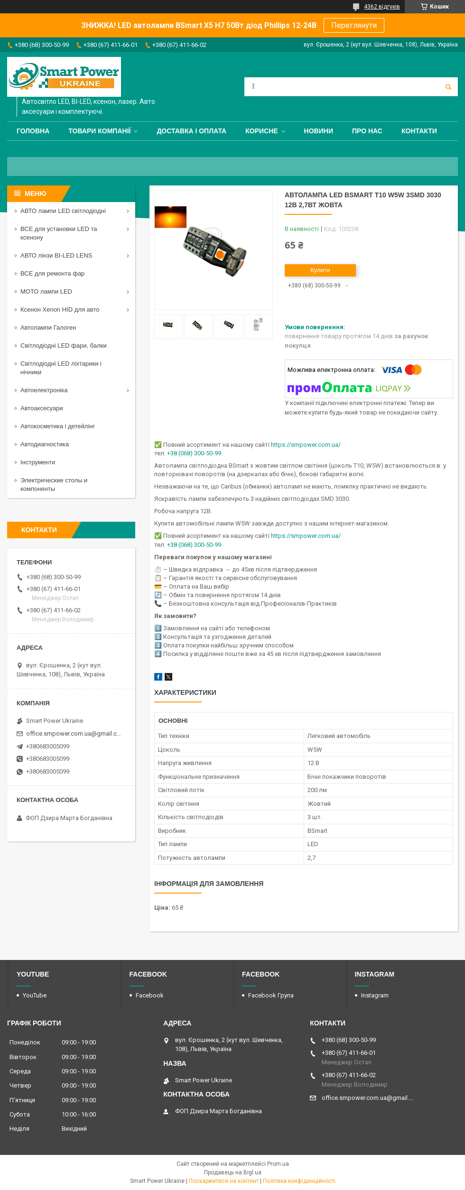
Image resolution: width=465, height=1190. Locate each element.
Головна (33, 131)
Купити (320, 270)
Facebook (150, 995)
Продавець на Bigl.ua (232, 1172)
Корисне (261, 131)
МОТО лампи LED (46, 291)
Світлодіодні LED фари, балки (63, 345)
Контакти (419, 131)
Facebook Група (271, 995)
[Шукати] (448, 86)
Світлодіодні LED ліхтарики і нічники (61, 368)
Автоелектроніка (43, 390)
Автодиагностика (44, 444)
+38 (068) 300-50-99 (194, 453)
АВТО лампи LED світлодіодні (63, 210)
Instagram (375, 995)
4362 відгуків (382, 6)
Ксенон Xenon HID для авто (59, 309)
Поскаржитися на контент (224, 1181)
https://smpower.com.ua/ (306, 444)
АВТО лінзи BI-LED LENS (56, 255)
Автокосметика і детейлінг (57, 426)
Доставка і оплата (191, 131)
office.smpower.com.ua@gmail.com (74, 733)
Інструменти (37, 462)
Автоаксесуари (41, 408)
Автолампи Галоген (48, 327)
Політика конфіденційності (299, 1181)
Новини (318, 131)
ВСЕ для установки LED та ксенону (58, 233)
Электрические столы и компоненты (53, 484)
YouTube (34, 995)
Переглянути (354, 25)
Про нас (367, 131)
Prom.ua (278, 1164)
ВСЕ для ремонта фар (52, 273)
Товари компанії (99, 131)
